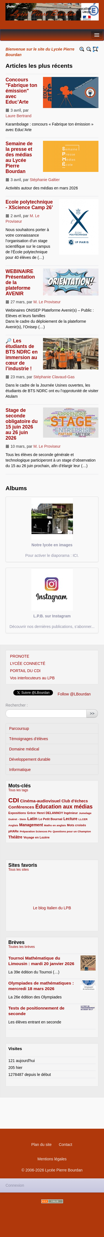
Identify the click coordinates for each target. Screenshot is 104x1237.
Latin (32, 818)
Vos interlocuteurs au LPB (32, 678)
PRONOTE (19, 656)
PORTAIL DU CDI (25, 670)
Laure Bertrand (18, 116)
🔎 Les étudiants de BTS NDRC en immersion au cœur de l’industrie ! (22, 354)
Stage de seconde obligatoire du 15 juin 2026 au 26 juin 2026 (22, 424)
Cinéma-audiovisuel (40, 800)
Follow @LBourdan (74, 694)
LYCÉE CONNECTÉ (27, 663)
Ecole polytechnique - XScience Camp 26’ (29, 204)
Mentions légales (52, 1159)
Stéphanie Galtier (45, 179)
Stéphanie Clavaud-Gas (54, 377)
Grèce (31, 813)
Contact (65, 1144)
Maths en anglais (55, 825)
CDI (13, 800)
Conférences (21, 807)
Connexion (15, 1185)
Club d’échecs (75, 801)
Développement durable (29, 759)
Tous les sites (18, 870)
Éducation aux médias (64, 806)
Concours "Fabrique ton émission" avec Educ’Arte (21, 91)
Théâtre (15, 837)
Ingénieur (71, 813)
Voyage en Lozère (36, 837)
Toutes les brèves (21, 947)
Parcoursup (19, 728)
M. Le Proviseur (46, 302)
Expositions (17, 813)
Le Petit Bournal (50, 819)
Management (31, 825)
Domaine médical (24, 749)
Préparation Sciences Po (36, 831)
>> (92, 713)
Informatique (20, 769)
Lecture (70, 819)
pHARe (13, 831)
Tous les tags (18, 790)
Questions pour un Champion (72, 831)
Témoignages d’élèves (28, 739)
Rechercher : (17, 705)
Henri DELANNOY (50, 813)
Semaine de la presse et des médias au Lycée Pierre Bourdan (19, 157)
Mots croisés (76, 825)
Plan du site (41, 1144)
